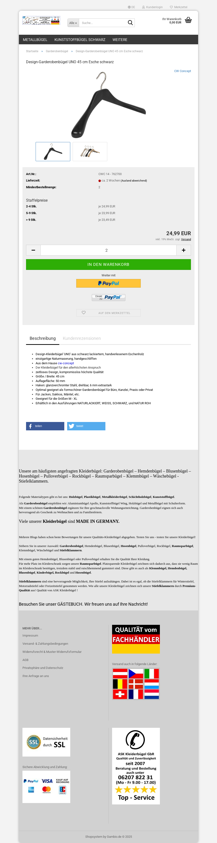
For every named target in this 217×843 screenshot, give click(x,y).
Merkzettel (178, 7)
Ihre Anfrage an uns (35, 676)
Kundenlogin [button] (152, 7)
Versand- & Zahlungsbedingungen (45, 643)
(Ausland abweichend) (134, 180)
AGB (25, 660)
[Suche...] (73, 22)
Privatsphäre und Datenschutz (42, 668)
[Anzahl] (108, 250)
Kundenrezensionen (82, 338)
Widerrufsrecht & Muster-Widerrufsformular (51, 652)
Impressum (30, 635)
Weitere (120, 40)
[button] (131, 7)
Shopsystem (93, 836)
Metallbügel (35, 40)
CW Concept (182, 71)
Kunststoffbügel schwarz (79, 40)
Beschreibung (43, 338)
